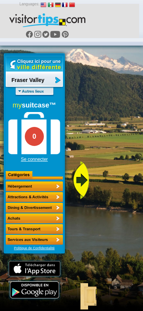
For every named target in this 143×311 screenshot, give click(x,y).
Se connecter (34, 159)
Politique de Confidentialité (34, 248)
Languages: (29, 4)
